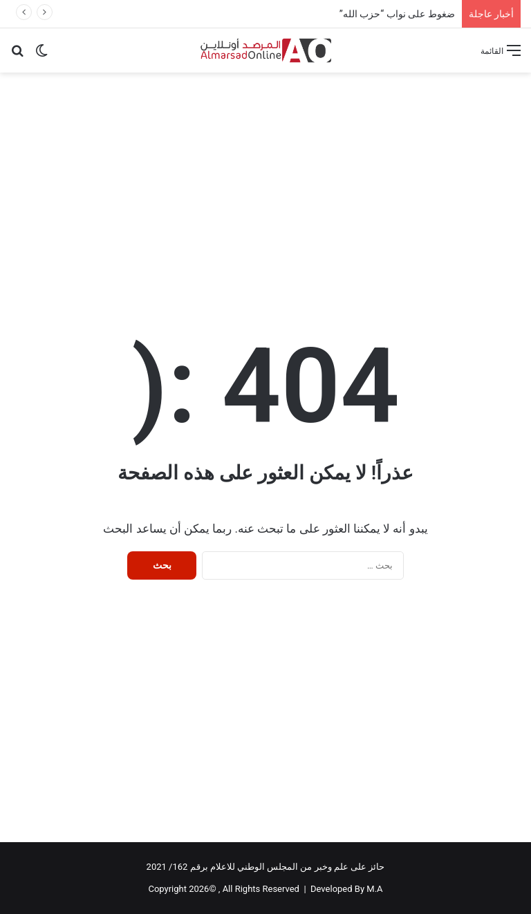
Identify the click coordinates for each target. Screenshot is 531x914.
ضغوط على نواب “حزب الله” (397, 13)
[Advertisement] (265, 183)
